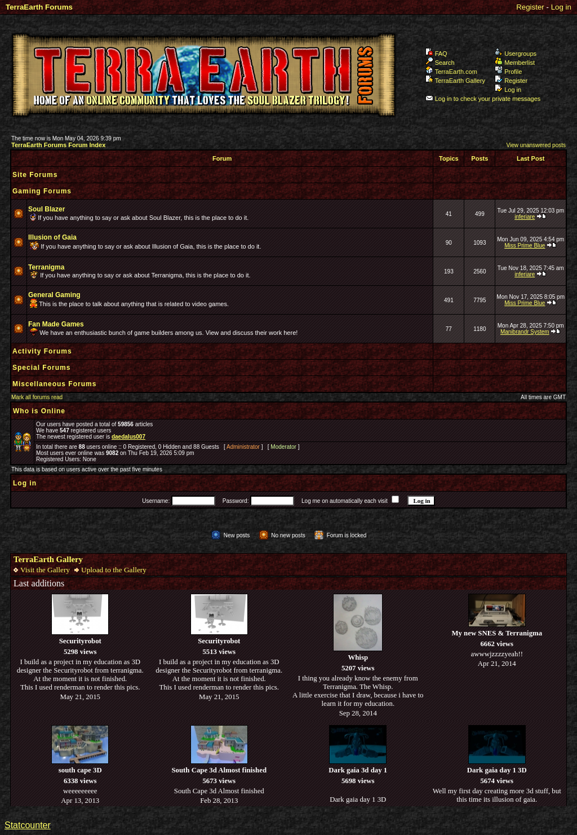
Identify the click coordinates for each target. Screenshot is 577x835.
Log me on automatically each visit (344, 501)
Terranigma (46, 267)
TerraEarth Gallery (455, 80)
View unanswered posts (536, 145)
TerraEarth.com (451, 71)
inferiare (524, 217)
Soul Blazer (46, 209)
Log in (561, 7)
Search (440, 62)
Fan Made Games (56, 324)
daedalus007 (128, 437)
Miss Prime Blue (524, 245)
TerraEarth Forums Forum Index (58, 145)
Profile (508, 71)
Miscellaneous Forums (54, 384)
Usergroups (515, 53)
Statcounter (28, 825)
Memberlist (515, 62)
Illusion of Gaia (52, 237)
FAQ (436, 53)
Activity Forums (42, 351)
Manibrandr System (524, 332)
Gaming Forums (42, 191)
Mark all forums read (37, 397)
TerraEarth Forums (39, 7)
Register (530, 7)
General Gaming (54, 295)
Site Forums (34, 175)
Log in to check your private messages (483, 98)
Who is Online (39, 411)
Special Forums (41, 368)
